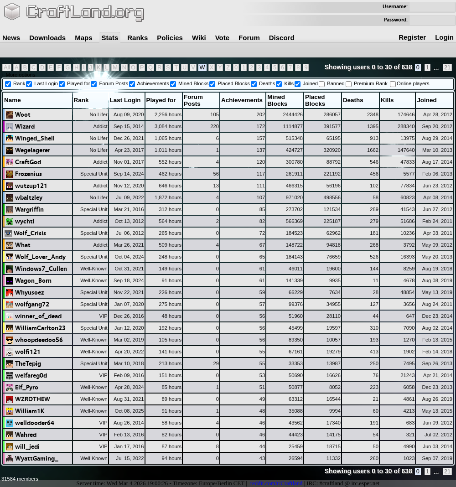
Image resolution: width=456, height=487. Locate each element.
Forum (249, 37)
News (11, 37)
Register (412, 37)
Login (444, 37)
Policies (170, 37)
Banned (336, 83)
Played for (78, 83)
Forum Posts (113, 83)
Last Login (46, 83)
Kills (289, 83)
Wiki (199, 37)
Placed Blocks (234, 83)
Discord (282, 37)
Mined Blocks (193, 83)
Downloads (47, 37)
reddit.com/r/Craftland (276, 483)
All (7, 67)
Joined (310, 83)
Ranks (137, 37)
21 (447, 67)
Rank (19, 83)
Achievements (153, 83)
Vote (222, 37)
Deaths (267, 83)
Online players (413, 83)
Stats (110, 37)
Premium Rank (371, 83)
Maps (83, 37)
